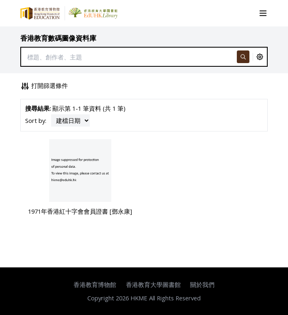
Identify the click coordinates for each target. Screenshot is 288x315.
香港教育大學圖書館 (153, 284)
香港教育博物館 (95, 284)
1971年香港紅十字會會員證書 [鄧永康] (80, 211)
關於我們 (202, 284)
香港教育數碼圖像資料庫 (58, 38)
